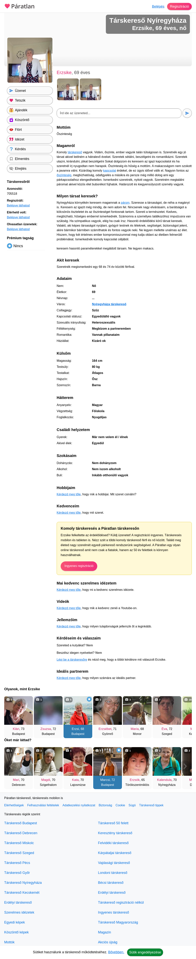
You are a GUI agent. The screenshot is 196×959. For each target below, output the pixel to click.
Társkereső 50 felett (113, 823)
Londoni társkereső (112, 873)
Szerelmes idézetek (19, 912)
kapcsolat (109, 170)
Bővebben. (116, 952)
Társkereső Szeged (19, 853)
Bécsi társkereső (110, 883)
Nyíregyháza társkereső (109, 304)
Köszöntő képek (16, 932)
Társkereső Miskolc (19, 843)
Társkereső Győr (17, 873)
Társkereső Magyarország (118, 922)
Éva (164, 729)
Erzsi (75, 729)
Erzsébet (105, 729)
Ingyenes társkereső (113, 912)
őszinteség (64, 175)
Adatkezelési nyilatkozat (79, 805)
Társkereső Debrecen (20, 833)
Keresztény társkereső (115, 833)
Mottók (9, 942)
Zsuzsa (45, 729)
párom (125, 202)
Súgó (132, 805)
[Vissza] (11, 715)
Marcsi (105, 780)
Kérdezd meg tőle (69, 494)
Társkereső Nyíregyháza (23, 883)
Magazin (104, 932)
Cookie (120, 805)
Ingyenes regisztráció (79, 565)
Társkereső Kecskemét (21, 892)
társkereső (75, 152)
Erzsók (135, 780)
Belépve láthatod (18, 205)
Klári (16, 729)
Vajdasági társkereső (114, 863)
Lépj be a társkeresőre (72, 659)
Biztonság (105, 805)
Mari (16, 780)
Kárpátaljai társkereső (114, 853)
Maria (135, 729)
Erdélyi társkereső (18, 902)
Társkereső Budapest (20, 823)
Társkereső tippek (151, 805)
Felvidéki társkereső (113, 843)
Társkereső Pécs (17, 863)
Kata (75, 780)
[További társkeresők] (185, 715)
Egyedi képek (14, 922)
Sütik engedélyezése (145, 952)
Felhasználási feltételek (43, 805)
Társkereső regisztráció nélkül (121, 902)
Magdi (45, 780)
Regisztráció (179, 6)
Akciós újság (107, 942)
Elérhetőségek (14, 805)
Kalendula (164, 780)
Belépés (158, 6)
